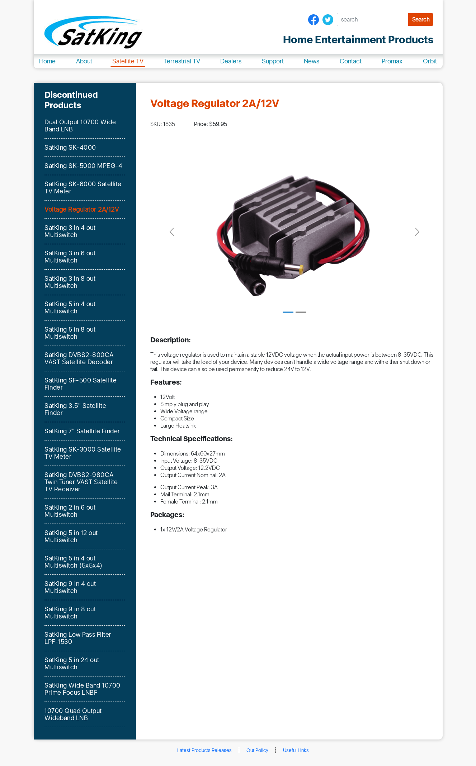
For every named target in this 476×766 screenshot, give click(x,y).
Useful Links (296, 750)
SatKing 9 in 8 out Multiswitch (70, 612)
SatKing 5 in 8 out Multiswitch (69, 333)
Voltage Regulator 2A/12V (81, 209)
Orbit (430, 61)
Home (47, 61)
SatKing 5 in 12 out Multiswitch (71, 536)
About (84, 61)
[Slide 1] (288, 312)
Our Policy (257, 750)
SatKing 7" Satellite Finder (82, 431)
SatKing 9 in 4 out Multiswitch (70, 587)
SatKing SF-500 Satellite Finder (80, 383)
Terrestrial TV (182, 61)
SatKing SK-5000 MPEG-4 (83, 165)
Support (273, 61)
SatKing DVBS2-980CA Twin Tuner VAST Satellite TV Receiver (81, 482)
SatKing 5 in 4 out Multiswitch (69, 307)
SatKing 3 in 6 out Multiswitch (69, 256)
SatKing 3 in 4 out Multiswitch (69, 231)
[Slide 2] (301, 312)
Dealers (230, 61)
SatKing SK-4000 (70, 147)
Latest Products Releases (204, 750)
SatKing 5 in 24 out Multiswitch (71, 663)
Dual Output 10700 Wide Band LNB (80, 125)
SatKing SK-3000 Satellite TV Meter (82, 452)
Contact (351, 61)
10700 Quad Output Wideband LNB (73, 714)
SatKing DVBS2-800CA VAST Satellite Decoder (79, 358)
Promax (392, 61)
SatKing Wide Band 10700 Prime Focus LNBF (82, 688)
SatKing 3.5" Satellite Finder (75, 409)
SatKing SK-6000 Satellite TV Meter (83, 187)
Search (420, 19)
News (311, 61)
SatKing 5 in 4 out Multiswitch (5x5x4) (73, 561)
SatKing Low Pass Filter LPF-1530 (78, 638)
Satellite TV (127, 61)
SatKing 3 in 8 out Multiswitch (69, 282)
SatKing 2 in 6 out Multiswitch (69, 511)
